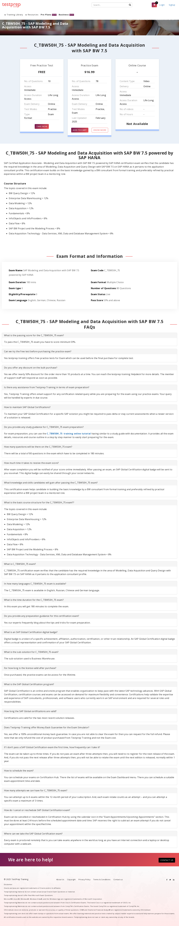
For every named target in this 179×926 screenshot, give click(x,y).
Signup (172, 4)
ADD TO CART (80, 130)
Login (162, 4)
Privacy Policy (84, 879)
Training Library (13, 14)
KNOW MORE (99, 130)
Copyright (71, 879)
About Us (60, 879)
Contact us (118, 879)
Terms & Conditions (101, 879)
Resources (31, 14)
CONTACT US (166, 860)
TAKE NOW (41, 126)
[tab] (89, 335)
